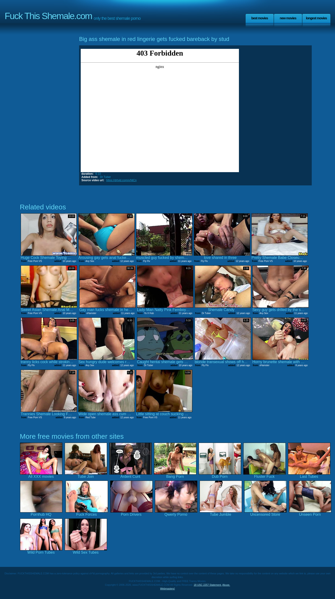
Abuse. (226, 584)
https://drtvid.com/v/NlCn (121, 180)
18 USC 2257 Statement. (208, 584)
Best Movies (259, 18)
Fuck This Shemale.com (48, 16)
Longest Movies (316, 18)
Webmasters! (167, 588)
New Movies (288, 18)
